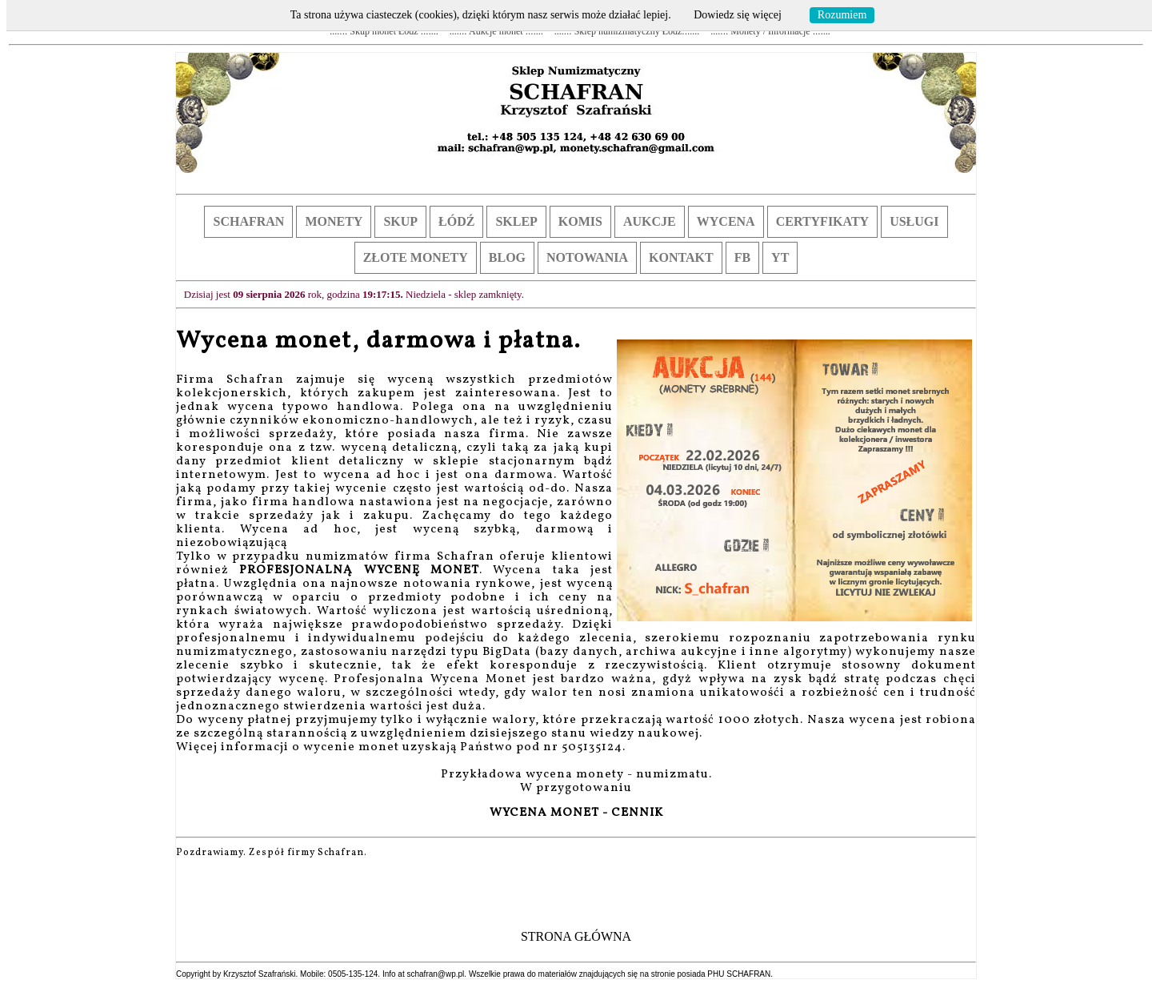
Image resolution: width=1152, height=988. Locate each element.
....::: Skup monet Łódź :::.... (384, 31)
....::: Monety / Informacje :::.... (770, 31)
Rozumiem (842, 15)
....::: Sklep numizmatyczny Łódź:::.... (627, 31)
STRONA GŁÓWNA (576, 936)
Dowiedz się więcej (738, 15)
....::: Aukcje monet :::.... (496, 31)
